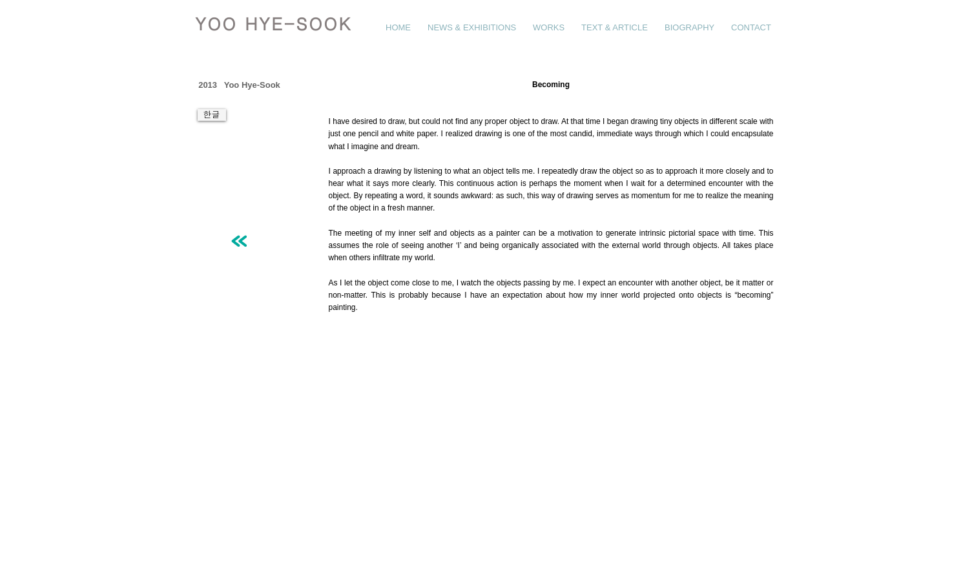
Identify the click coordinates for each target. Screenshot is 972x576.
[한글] (212, 115)
